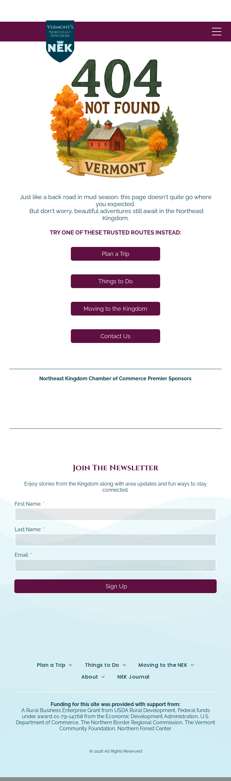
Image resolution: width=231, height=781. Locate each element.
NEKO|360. (177, 768)
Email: (22, 533)
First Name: (28, 482)
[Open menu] (216, 10)
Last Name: (28, 508)
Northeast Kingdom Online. (102, 768)
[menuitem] (54, 643)
